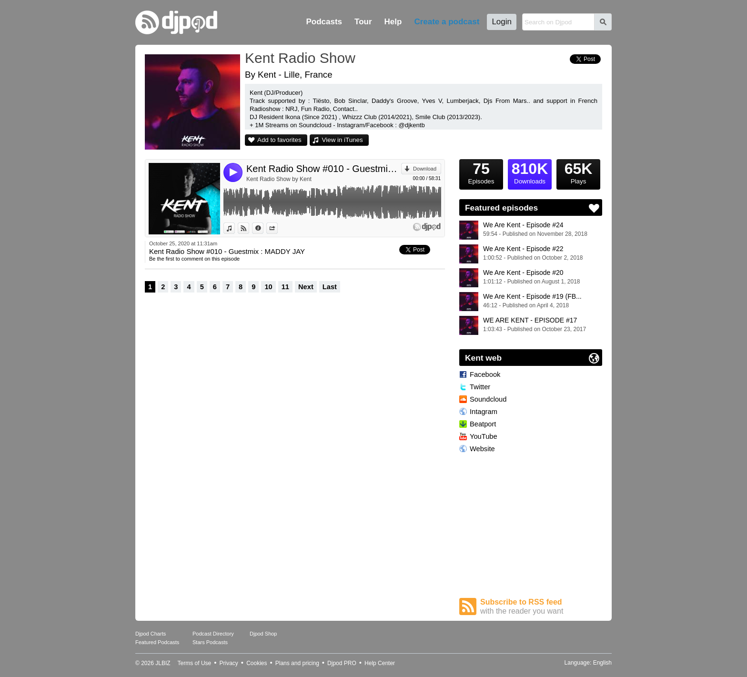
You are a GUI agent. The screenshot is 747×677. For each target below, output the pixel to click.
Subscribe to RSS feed (541, 607)
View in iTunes (342, 139)
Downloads (530, 172)
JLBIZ (162, 663)
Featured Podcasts (157, 642)
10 (268, 287)
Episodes (481, 172)
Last (330, 287)
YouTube (483, 436)
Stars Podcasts (210, 642)
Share (277, 228)
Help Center (379, 663)
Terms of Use (195, 663)
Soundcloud (488, 399)
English (602, 662)
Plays (578, 172)
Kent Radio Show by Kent (279, 179)
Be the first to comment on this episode (194, 259)
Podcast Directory (213, 634)
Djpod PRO (341, 663)
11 (285, 287)
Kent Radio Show (300, 58)
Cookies (256, 663)
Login (502, 21)
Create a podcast (446, 21)
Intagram (483, 411)
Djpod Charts (150, 634)
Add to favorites (279, 139)
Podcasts (324, 21)
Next (305, 287)
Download (424, 169)
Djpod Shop (263, 634)
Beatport (483, 424)
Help (393, 21)
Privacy (229, 663)
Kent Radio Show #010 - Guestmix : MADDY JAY (323, 168)
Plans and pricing (297, 663)
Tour (363, 21)
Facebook (485, 374)
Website (482, 449)
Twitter (480, 387)
